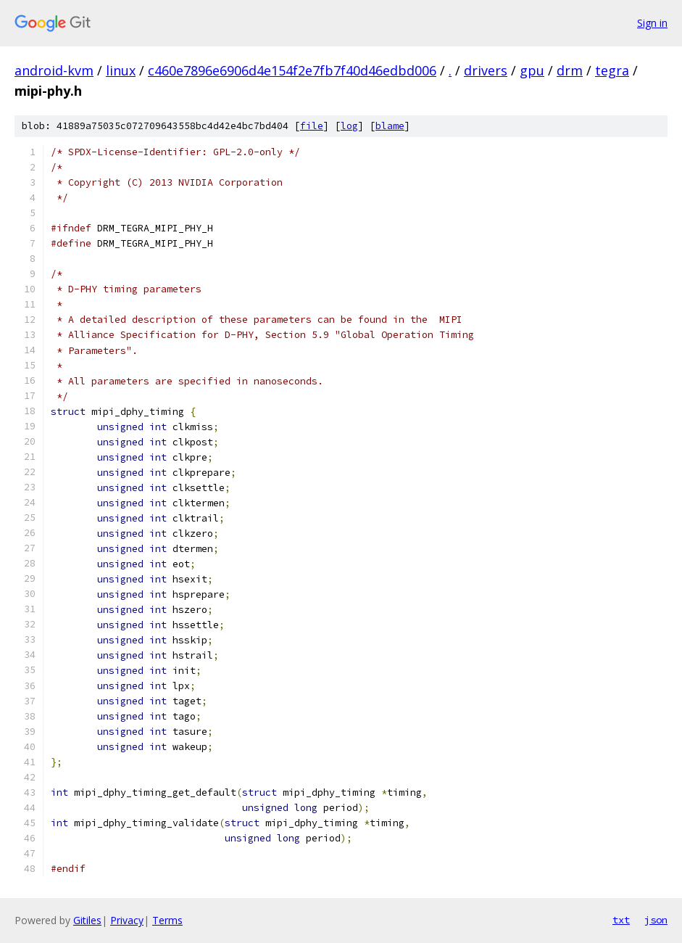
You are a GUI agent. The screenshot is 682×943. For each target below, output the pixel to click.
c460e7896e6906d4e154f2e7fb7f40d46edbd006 (292, 70)
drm (570, 70)
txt (621, 919)
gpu (532, 70)
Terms (167, 920)
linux (121, 70)
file (311, 126)
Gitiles (87, 920)
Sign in (652, 23)
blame (389, 126)
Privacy (127, 920)
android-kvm (53, 70)
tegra (612, 70)
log (349, 126)
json (656, 919)
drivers (485, 70)
